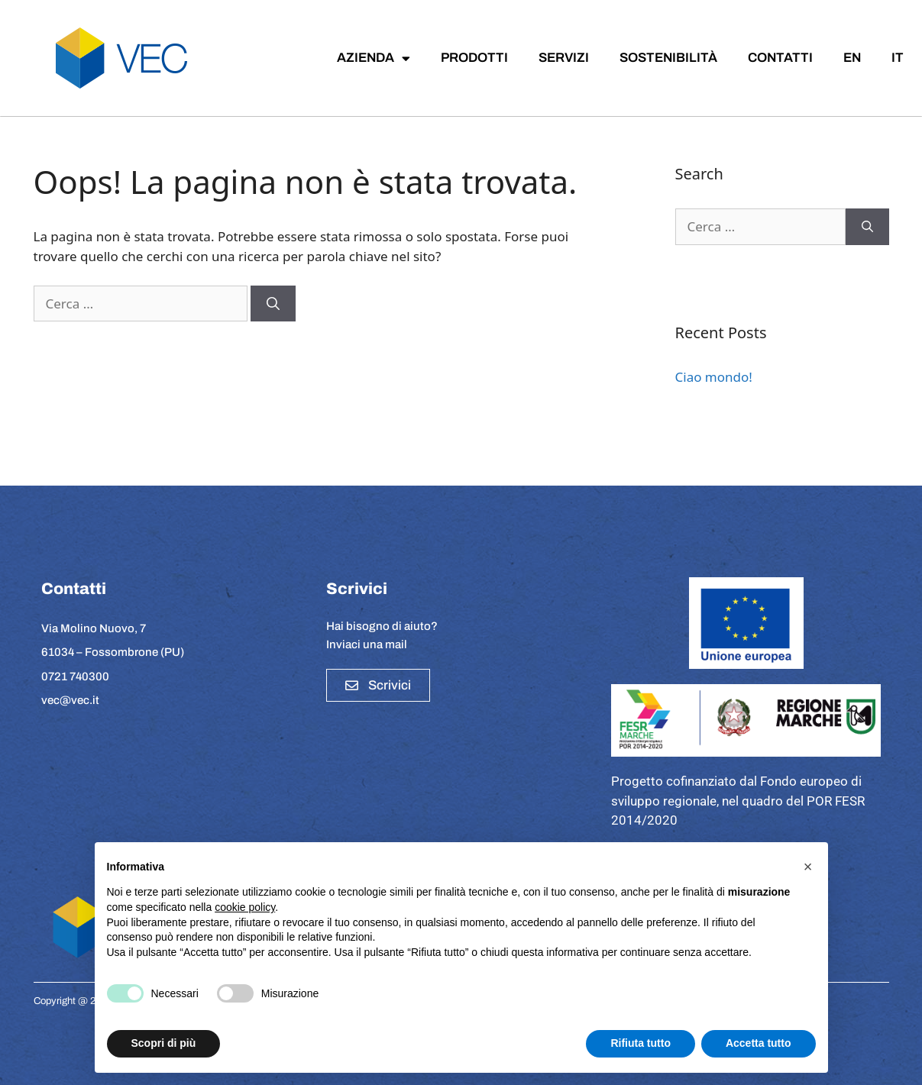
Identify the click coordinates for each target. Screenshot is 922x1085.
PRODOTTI (474, 57)
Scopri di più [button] (163, 1043)
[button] (808, 866)
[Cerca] (273, 304)
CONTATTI (780, 57)
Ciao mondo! (713, 377)
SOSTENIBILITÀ (668, 57)
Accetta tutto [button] (758, 1043)
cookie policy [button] (245, 907)
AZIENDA (373, 58)
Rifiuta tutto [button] (640, 1043)
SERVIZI (564, 57)
